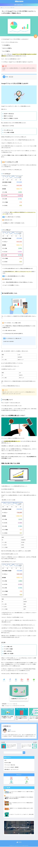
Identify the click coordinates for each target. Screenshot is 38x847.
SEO (5, 760)
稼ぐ (25, 705)
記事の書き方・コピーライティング (12, 769)
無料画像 (11, 778)
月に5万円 (21, 705)
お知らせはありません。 (19, 4)
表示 (11, 76)
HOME (19, 842)
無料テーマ (26, 782)
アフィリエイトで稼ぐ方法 (12, 703)
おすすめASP (11, 782)
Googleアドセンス (9, 705)
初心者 (16, 705)
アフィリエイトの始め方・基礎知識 (12, 767)
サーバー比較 (26, 778)
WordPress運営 (8, 762)
